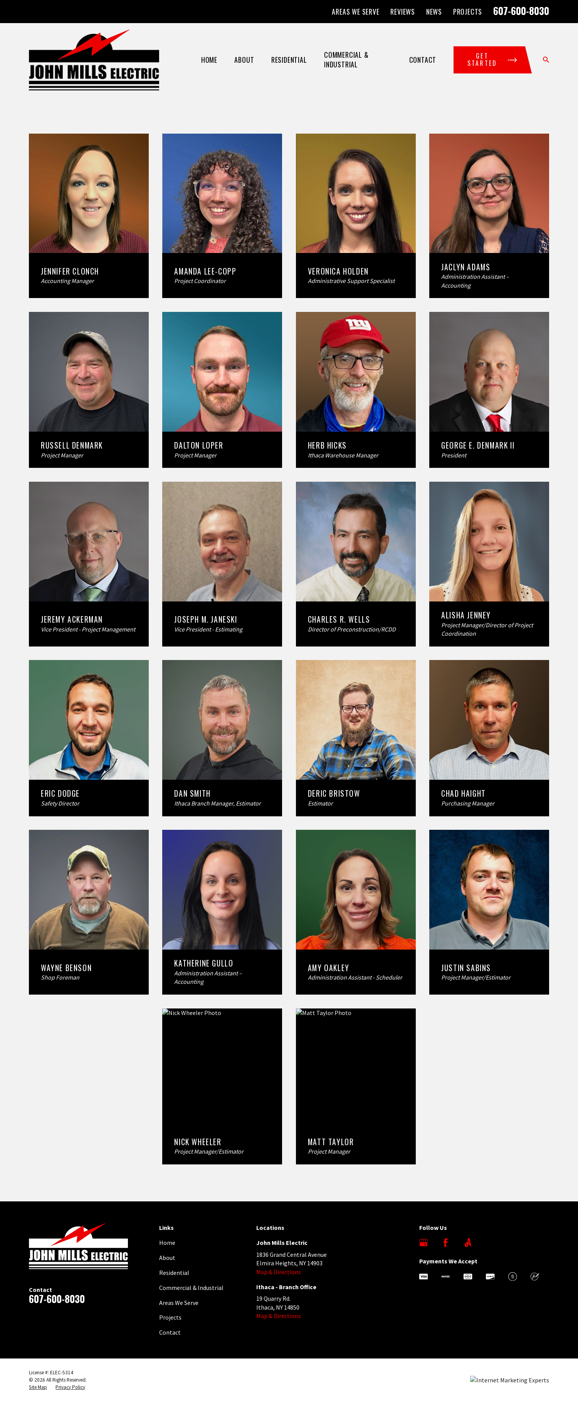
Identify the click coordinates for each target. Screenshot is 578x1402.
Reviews (402, 12)
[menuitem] (38, 1387)
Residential (174, 1272)
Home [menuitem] (209, 60)
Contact (170, 1332)
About (167, 1257)
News (434, 12)
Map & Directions (278, 1272)
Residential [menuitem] (289, 60)
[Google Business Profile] (423, 1242)
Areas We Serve (355, 12)
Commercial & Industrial (191, 1287)
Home (167, 1242)
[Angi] (468, 1242)
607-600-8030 (521, 10)
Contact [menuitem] (423, 60)
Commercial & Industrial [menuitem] (346, 59)
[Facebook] (445, 1242)
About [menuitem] (244, 60)
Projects (467, 12)
